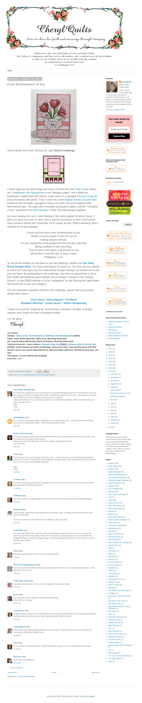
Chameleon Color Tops (116, 601)
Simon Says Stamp (115, 506)
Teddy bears (112, 523)
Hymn (110, 614)
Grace (15, 454)
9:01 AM (16, 410)
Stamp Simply (113, 540)
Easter (110, 554)
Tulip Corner (81, 189)
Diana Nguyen (55, 299)
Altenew (111, 531)
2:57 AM (16, 619)
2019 (111, 355)
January (114, 423)
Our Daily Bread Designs (28, 375)
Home (9, 71)
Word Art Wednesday (116, 475)
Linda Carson (53, 303)
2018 (111, 358)
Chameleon (112, 551)
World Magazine (114, 338)
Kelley (15, 551)
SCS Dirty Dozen (114, 640)
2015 (111, 368)
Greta (15, 643)
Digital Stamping (114, 472)
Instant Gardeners (114, 483)
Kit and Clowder (114, 562)
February (114, 420)
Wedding (111, 588)
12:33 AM (17, 649)
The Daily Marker (114, 659)
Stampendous (113, 545)
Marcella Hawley (114, 537)
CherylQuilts (127, 82)
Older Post (95, 673)
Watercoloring (113, 528)
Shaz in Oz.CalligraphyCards (24, 565)
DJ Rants (71, 299)
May (112, 410)
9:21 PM (16, 587)
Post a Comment (17, 668)
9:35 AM (16, 523)
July (112, 404)
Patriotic (111, 571)
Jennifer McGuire (114, 623)
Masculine (112, 514)
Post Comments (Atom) (26, 677)
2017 (111, 362)
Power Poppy (113, 466)
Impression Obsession (116, 617)
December (115, 374)
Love (110, 628)
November (115, 377)
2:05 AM (16, 502)
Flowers (16, 375)
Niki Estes (17, 657)
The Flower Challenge (116, 525)
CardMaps (112, 593)
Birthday (111, 511)
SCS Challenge (113, 489)
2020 (111, 352)
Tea (109, 650)
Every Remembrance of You (120, 393)
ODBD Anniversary (115, 637)
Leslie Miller (18, 530)
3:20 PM (16, 447)
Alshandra (17, 496)
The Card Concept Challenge (119, 656)
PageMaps (112, 568)
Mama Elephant (114, 631)
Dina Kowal (112, 611)
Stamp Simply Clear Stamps (118, 542)
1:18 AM (16, 557)
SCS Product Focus (115, 579)
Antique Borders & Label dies (80, 199)
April (112, 413)
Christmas (112, 486)
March (113, 417)
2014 (111, 371)
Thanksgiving (113, 653)
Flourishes (112, 556)
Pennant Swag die (87, 196)
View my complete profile (115, 110)
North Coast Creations (116, 634)
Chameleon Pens (114, 604)
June (113, 407)
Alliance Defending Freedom (118, 322)
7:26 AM (16, 573)
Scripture (111, 469)
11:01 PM (17, 488)
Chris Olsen (38, 299)
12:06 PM (17, 543)
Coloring (111, 491)
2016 (111, 365)
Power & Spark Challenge (117, 520)
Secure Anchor (115, 390)
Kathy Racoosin (114, 625)
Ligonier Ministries (114, 333)
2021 (111, 349)
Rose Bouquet (41, 210)
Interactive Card (114, 620)
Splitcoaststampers (115, 509)
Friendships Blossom (117, 396)
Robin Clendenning (75, 303)
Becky (15, 595)
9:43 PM (16, 472)
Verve (110, 661)
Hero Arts (111, 559)
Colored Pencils (114, 503)
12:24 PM (17, 663)
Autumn (111, 500)
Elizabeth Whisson (32, 303)
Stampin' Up (112, 582)
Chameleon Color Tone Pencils (119, 596)
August (113, 387)
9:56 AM (16, 426)
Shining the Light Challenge (46, 375)
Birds (110, 548)
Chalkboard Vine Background (28, 192)
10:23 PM (17, 635)
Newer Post (12, 673)
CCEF (110, 324)
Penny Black (112, 573)
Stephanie (17, 509)
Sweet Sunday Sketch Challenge (120, 645)
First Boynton (113, 330)
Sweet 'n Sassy (113, 585)
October (114, 381)
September (115, 384)
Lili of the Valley (114, 565)
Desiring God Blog (114, 327)
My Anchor (114, 400)
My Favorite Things (115, 517)
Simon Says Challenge (116, 494)
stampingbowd (19, 627)
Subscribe (119, 136)
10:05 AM (17, 603)
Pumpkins (111, 576)
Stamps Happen (114, 642)
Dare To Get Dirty (114, 534)
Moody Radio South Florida (118, 336)
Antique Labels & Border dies (82, 344)
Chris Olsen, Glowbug (22, 390)
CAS (109, 497)
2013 (111, 427)
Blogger (92, 696)
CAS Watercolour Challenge (118, 590)
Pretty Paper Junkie (21, 581)
